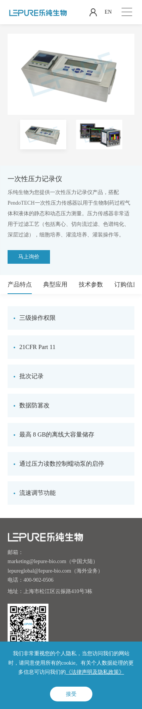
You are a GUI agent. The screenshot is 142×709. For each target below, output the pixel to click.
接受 (71, 694)
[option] (43, 134)
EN (108, 12)
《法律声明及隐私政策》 (95, 672)
